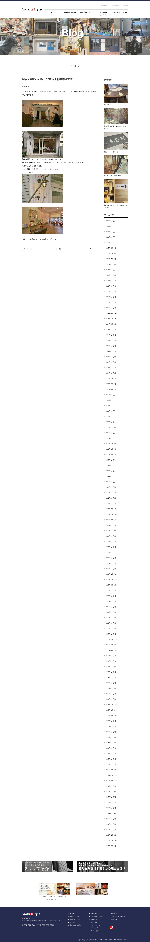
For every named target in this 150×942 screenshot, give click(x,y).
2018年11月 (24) (111, 710)
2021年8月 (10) (111, 530)
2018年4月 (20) (111, 748)
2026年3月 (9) (110, 232)
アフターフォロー (96, 925)
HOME (72, 913)
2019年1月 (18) (111, 699)
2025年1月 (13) (111, 308)
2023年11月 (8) (111, 384)
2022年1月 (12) (111, 503)
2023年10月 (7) (111, 389)
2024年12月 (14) (111, 313)
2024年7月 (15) (111, 340)
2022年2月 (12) (111, 498)
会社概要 (104, 5)
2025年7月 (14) (111, 275)
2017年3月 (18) (111, 819)
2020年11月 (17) (111, 579)
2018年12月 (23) (111, 704)
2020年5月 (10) (111, 612)
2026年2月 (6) (110, 237)
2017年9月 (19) (111, 786)
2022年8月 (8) (110, 465)
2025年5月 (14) (111, 286)
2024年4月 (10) (111, 357)
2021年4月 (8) (110, 552)
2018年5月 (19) (111, 742)
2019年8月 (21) (111, 661)
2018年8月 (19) (111, 726)
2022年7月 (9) (110, 471)
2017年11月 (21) (111, 775)
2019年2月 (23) (111, 694)
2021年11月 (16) (111, 514)
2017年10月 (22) (111, 780)
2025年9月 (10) (111, 264)
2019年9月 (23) (111, 655)
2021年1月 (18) (111, 569)
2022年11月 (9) (111, 449)
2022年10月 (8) (111, 454)
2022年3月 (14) (111, 492)
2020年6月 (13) (111, 607)
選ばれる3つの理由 (75, 925)
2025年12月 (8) (111, 248)
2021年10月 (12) (111, 520)
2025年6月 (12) (111, 280)
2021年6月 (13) (111, 541)
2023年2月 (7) (110, 433)
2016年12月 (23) (111, 835)
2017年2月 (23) (111, 824)
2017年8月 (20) (111, 791)
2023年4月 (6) (110, 422)
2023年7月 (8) (110, 405)
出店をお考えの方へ (97, 916)
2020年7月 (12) (111, 601)
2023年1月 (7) (110, 438)
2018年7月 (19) (111, 732)
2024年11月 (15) (111, 318)
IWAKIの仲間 (94, 928)
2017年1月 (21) (111, 829)
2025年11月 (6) (111, 253)
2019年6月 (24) (111, 672)
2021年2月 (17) (111, 563)
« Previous (26, 249)
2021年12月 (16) (111, 509)
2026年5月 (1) (110, 221)
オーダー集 (94, 913)
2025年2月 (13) (111, 302)
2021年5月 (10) (111, 547)
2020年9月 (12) (111, 590)
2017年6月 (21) (111, 802)
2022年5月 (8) (110, 482)
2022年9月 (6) (110, 460)
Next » (92, 249)
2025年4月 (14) (111, 291)
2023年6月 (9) (110, 411)
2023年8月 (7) (110, 400)
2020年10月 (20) (111, 585)
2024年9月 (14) (111, 329)
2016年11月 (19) (111, 840)
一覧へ (60, 249)
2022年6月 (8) (110, 476)
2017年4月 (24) (111, 813)
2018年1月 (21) (111, 764)
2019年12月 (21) (111, 639)
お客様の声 (94, 919)
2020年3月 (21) (111, 623)
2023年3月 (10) (111, 427)
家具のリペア (108, 104)
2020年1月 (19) (111, 634)
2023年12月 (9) (111, 378)
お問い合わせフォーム (118, 916)
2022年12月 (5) (111, 443)
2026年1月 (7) (110, 242)
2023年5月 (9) (110, 416)
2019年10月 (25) (111, 650)
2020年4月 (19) (111, 617)
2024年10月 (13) (111, 324)
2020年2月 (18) (111, 628)
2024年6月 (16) (111, 346)
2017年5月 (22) (111, 808)
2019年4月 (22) (111, 683)
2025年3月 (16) (111, 297)
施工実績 (72, 922)
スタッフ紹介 (95, 922)
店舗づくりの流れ (75, 919)
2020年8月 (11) (111, 596)
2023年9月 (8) (110, 395)
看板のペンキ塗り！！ (111, 152)
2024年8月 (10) (111, 335)
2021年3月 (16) (111, 558)
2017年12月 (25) (111, 770)
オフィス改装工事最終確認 (112, 175)
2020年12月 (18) (111, 574)
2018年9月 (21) (111, 721)
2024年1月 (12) (111, 373)
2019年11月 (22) (111, 645)
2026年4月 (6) (110, 226)
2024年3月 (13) (111, 362)
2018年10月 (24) (111, 715)
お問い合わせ (115, 5)
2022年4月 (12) (111, 487)
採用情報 (125, 5)
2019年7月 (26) (111, 666)
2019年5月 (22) (111, 677)
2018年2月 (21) (111, 759)
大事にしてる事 (74, 916)
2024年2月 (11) (111, 367)
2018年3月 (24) (111, 753)
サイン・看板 (95, 931)
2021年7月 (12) (111, 536)
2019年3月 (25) (111, 688)
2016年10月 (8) (111, 846)
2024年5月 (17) (111, 351)
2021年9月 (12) (111, 525)
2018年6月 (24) (111, 737)
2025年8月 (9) (110, 269)
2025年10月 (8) (111, 259)
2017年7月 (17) (111, 797)
